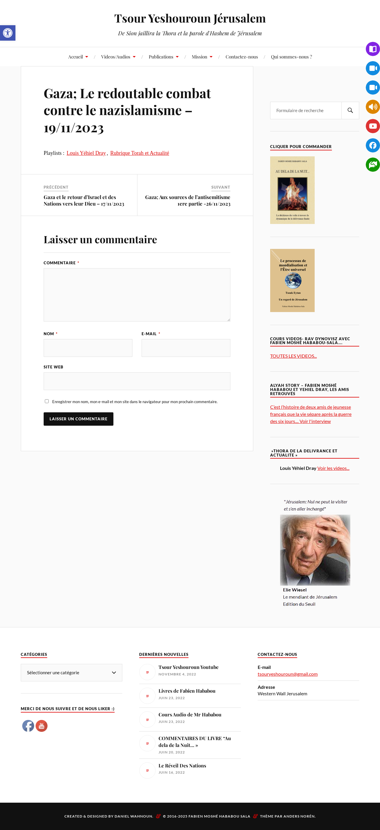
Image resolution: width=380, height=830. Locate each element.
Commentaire (61, 262)
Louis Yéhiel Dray (86, 153)
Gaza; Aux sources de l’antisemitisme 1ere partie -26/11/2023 (187, 200)
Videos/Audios (115, 56)
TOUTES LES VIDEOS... (293, 356)
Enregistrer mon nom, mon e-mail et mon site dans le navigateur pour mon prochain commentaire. (135, 401)
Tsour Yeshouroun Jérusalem (190, 18)
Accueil (75, 56)
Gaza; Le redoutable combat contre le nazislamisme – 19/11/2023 (127, 110)
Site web (54, 367)
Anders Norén (299, 816)
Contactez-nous (242, 56)
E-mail (151, 333)
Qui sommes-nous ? (291, 56)
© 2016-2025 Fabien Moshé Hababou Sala (207, 816)
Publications (161, 56)
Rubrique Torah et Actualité (139, 153)
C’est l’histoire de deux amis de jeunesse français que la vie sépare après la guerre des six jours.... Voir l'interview (311, 414)
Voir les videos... (333, 468)
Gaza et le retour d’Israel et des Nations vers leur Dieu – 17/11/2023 (84, 200)
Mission (199, 56)
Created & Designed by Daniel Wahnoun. (109, 816)
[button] (7, 33)
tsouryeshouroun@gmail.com (288, 674)
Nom (51, 333)
